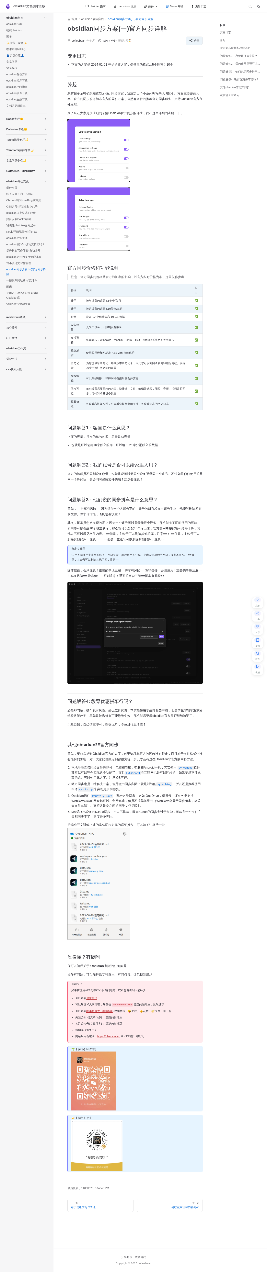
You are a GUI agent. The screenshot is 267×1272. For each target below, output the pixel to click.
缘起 (223, 40)
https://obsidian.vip (108, 1034)
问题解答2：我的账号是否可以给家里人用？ (240, 63)
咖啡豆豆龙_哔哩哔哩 (99, 1008)
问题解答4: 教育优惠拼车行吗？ (239, 79)
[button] (45, 18)
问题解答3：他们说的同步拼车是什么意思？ (240, 71)
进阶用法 (91, 996)
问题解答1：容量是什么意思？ (238, 55)
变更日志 (225, 32)
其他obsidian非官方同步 (235, 87)
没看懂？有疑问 (229, 95)
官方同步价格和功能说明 (235, 48)
